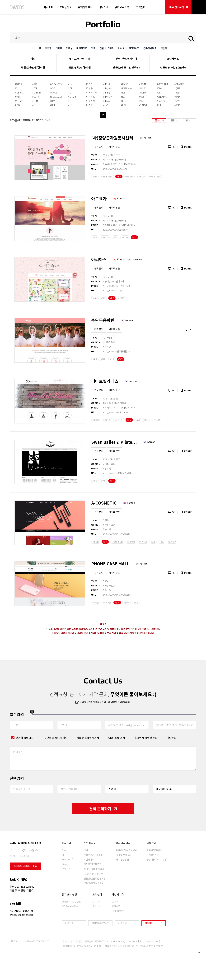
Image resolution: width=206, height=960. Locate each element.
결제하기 (149, 923)
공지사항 (96, 906)
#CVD (53, 88)
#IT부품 (89, 88)
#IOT (70, 92)
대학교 (59, 48)
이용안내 (122, 923)
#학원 (103, 359)
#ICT (70, 88)
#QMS (177, 88)
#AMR (17, 96)
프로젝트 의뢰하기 (25, 866)
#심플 (136, 602)
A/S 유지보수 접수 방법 (72, 906)
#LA (123, 96)
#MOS (142, 96)
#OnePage (162, 100)
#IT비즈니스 (91, 92)
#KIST (124, 92)
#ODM (159, 88)
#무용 (95, 359)
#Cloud (53, 92)
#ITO (70, 105)
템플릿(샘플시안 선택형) (126, 67)
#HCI (52, 105)
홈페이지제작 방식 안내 (126, 850)
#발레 (112, 359)
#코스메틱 (131, 541)
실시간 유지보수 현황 (71, 901)
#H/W (53, 100)
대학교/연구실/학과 (79, 58)
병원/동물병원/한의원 (33, 67)
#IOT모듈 (72, 96)
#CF (34, 105)
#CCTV (35, 96)
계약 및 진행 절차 (123, 854)
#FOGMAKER (56, 96)
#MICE (142, 88)
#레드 (161, 541)
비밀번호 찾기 (118, 911)
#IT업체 (106, 84)
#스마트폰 (107, 602)
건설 (101, 48)
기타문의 (171, 738)
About (64, 850)
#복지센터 (141, 176)
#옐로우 (127, 602)
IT (40, 48)
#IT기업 (89, 84)
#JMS (105, 105)
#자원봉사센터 (106, 176)
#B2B (17, 105)
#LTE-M (142, 84)
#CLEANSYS (56, 84)
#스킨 (153, 541)
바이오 (121, 48)
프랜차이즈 (81, 48)
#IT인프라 (107, 88)
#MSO (142, 100)
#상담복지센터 (154, 176)
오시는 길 (66, 869)
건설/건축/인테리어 (126, 58)
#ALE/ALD (19, 92)
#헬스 (115, 237)
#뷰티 (95, 298)
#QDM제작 (179, 84)
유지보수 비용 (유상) (156, 854)
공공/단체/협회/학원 (80, 67)
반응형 (48, 48)
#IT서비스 (90, 96)
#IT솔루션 (90, 100)
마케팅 (111, 48)
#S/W (177, 100)
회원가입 (116, 906)
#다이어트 (119, 420)
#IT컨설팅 (107, 96)
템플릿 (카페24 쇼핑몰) (173, 67)
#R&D (177, 92)
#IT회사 (106, 100)
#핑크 (119, 176)
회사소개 (48, 7)
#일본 (103, 298)
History (65, 864)
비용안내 (103, 7)
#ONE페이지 (162, 96)
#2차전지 (19, 84)
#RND (177, 96)
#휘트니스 (105, 237)
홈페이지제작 (85, 7)
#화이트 (125, 237)
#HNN (70, 84)
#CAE (34, 88)
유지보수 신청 (122, 7)
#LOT (123, 105)
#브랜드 (121, 298)
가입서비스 (118, 894)
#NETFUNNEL (163, 84)
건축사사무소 (150, 48)
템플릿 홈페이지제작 (88, 738)
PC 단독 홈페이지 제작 (55, 738)
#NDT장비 (143, 105)
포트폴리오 (66, 7)
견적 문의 (98, 146)
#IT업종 (89, 105)
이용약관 (69, 923)
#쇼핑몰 (96, 541)
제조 (93, 48)
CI (63, 854)
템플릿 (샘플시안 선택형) (95, 878)
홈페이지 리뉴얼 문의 (145, 738)
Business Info (68, 859)
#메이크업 (143, 541)
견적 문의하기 (103, 808)
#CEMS (35, 100)
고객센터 (141, 7)
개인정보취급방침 (100, 923)
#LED (123, 100)
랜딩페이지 (134, 48)
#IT (69, 100)
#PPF (159, 105)
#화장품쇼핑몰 (117, 541)
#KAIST (124, 84)
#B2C (34, 84)
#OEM (159, 92)
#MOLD (142, 92)
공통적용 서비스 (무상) (157, 859)
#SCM (177, 105)
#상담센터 (129, 176)
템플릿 (163, 48)
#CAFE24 (36, 92)
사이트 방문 (114, 146)
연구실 (69, 48)
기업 (33, 58)
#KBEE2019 (126, 88)
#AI (16, 88)
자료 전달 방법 (122, 859)
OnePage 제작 (116, 738)
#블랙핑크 (172, 541)
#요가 (95, 237)
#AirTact (19, 100)
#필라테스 (97, 420)
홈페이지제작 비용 (155, 850)
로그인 (115, 901)
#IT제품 (106, 92)
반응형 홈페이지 (24, 738)
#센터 (95, 176)
